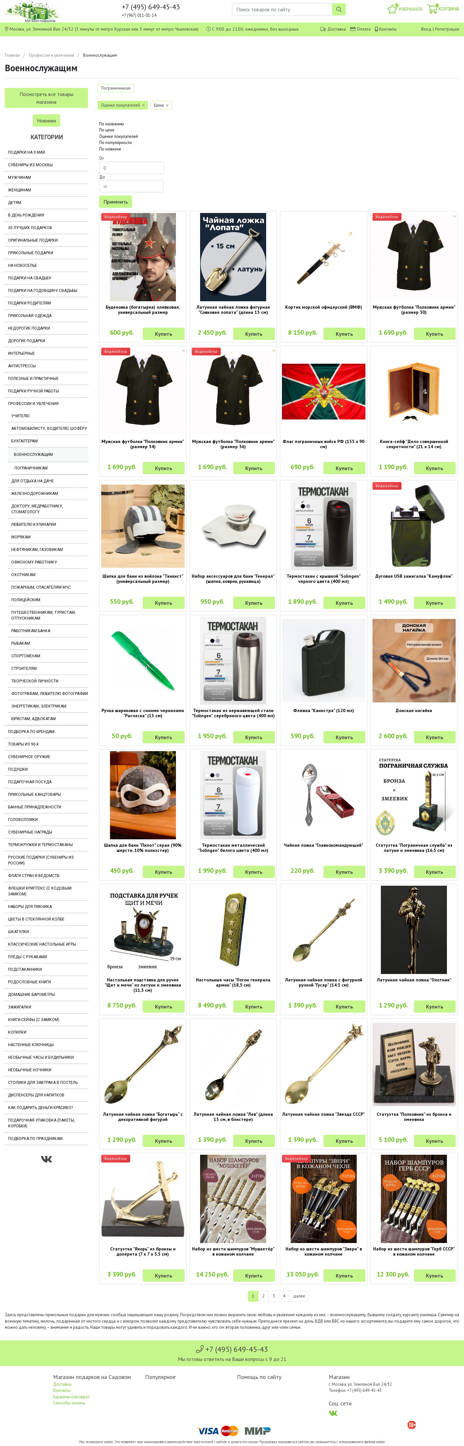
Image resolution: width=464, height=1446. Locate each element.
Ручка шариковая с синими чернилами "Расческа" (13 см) (143, 713)
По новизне (110, 149)
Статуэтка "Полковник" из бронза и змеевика (414, 1116)
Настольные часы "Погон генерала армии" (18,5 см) (233, 982)
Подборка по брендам (31, 731)
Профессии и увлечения (51, 55)
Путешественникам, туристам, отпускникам (43, 615)
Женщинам (19, 190)
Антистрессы (22, 366)
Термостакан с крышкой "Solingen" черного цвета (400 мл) (323, 578)
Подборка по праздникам (35, 1138)
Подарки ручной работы (33, 391)
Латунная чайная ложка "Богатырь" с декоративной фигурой (143, 1116)
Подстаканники (25, 969)
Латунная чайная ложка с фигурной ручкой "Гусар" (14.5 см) (323, 982)
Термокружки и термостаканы (40, 845)
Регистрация (447, 29)
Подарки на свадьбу (29, 278)
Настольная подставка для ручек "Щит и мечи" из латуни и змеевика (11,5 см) (143, 985)
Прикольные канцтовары (34, 794)
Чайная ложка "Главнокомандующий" (323, 845)
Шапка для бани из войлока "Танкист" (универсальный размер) (142, 578)
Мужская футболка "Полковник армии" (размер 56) (233, 444)
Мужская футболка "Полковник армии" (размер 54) (143, 444)
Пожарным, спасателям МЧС (41, 587)
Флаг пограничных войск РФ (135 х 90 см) (323, 444)
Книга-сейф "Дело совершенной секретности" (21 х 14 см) (414, 444)
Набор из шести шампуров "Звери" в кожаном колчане (323, 1251)
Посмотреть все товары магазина (46, 98)
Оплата (364, 29)
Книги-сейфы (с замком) (33, 1019)
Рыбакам (20, 643)
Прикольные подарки (30, 253)
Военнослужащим (33, 454)
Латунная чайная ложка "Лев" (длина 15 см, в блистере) (233, 1116)
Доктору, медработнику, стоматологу (37, 509)
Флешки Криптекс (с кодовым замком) (40, 891)
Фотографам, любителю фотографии (49, 693)
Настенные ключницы (31, 1045)
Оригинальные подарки (33, 240)
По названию (111, 124)
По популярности (115, 142)
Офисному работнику (34, 562)
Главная (12, 55)
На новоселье (22, 265)
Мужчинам (19, 177)
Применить (115, 201)
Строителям (24, 668)
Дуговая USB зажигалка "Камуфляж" (414, 576)
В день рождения (26, 215)
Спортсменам (25, 656)
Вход (426, 29)
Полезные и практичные (33, 378)
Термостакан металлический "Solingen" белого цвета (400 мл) (233, 847)
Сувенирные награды (30, 832)
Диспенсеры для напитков (36, 1095)
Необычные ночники (29, 1070)
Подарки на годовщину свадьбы (42, 290)
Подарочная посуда (30, 782)
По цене (106, 130)
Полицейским (25, 600)
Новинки (46, 120)
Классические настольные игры (42, 944)
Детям (14, 202)
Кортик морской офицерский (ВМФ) (323, 307)
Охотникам (23, 575)
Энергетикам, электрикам (38, 706)
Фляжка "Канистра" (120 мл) (323, 710)
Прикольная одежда (30, 315)
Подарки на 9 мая (26, 152)
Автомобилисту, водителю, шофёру (49, 428)
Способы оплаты (69, 1403)
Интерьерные (21, 353)
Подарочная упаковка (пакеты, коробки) (41, 1123)
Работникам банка (30, 631)
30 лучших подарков (30, 228)
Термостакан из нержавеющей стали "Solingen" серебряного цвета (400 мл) (233, 713)
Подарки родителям (29, 303)
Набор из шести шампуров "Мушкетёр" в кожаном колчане (233, 1251)
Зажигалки (19, 1007)
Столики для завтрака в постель (43, 1082)
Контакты (388, 29)
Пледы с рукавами (27, 957)
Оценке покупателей (118, 136)
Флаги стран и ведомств (34, 875)
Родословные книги (29, 982)
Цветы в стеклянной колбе (36, 919)
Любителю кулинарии (33, 524)
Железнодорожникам (34, 493)
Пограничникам (31, 468)
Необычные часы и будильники (41, 1057)
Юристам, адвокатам (33, 719)
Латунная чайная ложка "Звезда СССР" (323, 1114)
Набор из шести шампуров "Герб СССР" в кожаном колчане (414, 1251)
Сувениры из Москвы (30, 165)
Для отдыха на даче (32, 481)
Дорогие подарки (26, 341)
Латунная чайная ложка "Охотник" (414, 980)
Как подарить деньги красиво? (40, 1107)
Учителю (20, 416)
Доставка (336, 29)
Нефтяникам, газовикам (37, 549)
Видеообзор (115, 216)
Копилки (17, 1032)
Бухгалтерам (24, 441)
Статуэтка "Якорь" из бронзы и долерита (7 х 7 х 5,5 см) (143, 1251)
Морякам (21, 537)
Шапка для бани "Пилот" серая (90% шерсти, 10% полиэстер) (142, 847)
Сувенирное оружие (29, 757)
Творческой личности (34, 681)
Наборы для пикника (30, 906)
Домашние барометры (31, 994)
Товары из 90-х (23, 744)
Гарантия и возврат (71, 1397)
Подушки (18, 769)
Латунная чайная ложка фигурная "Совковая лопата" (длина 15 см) (233, 309)
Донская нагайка (414, 710)
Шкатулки (18, 932)
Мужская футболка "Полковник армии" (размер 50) (414, 309)
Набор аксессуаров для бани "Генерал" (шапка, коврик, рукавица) (233, 578)
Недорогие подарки (29, 328)
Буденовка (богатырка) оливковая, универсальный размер (143, 309)
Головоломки (23, 819)
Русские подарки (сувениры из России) (41, 860)
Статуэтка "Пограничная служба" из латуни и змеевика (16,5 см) (414, 847)
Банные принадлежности (34, 807)
